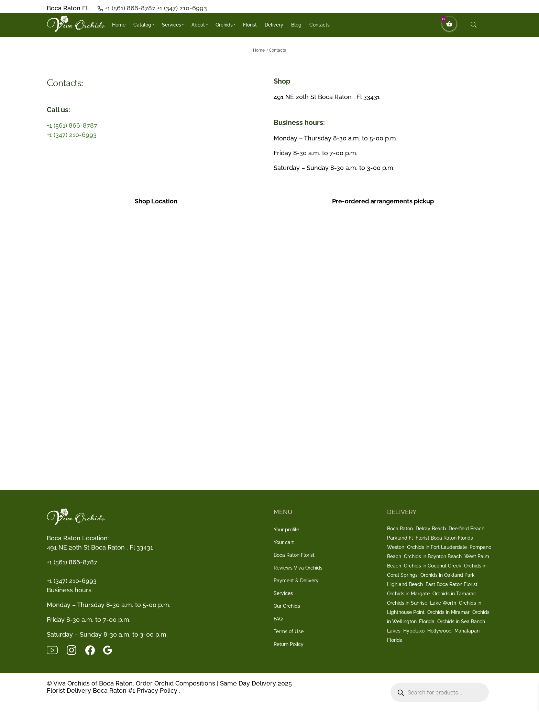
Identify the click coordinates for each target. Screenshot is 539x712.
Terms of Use (289, 631)
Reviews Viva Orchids (298, 568)
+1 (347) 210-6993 (182, 8)
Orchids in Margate (408, 593)
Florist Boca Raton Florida (444, 538)
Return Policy (289, 644)
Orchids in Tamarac (454, 593)
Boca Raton (400, 528)
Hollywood (439, 631)
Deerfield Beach (466, 528)
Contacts (319, 25)
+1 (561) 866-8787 (131, 8)
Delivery (274, 25)
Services (171, 25)
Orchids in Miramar (448, 612)
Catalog (142, 25)
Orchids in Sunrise (407, 603)
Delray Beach (431, 528)
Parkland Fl (400, 538)
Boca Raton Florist (294, 555)
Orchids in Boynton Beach (433, 556)
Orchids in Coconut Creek (432, 565)
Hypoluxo (414, 631)
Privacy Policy (157, 690)
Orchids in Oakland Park (447, 575)
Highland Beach (405, 584)
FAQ (278, 618)
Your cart (284, 542)
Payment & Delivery (296, 580)
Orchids (224, 25)
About (198, 25)
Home (118, 25)
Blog (296, 25)
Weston (395, 547)
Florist (250, 25)
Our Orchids (287, 606)
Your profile (286, 529)
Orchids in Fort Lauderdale (437, 547)
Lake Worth (443, 603)
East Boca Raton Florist (451, 584)
